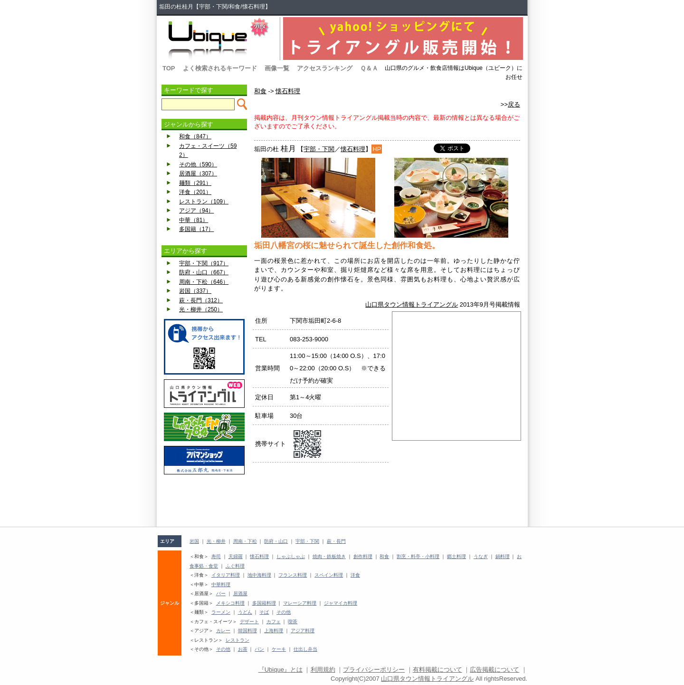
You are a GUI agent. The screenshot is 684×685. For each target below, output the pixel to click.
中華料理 (220, 584)
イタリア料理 (225, 575)
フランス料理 (292, 575)
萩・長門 (336, 541)
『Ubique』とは (280, 669)
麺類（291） (195, 183)
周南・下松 (245, 541)
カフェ (273, 621)
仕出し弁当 (305, 649)
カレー (223, 630)
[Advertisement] (204, 500)
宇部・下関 (319, 149)
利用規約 (323, 669)
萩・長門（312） (201, 300)
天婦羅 (235, 556)
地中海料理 (259, 575)
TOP (168, 68)
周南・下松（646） (203, 282)
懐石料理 (288, 91)
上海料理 (273, 630)
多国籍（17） (196, 229)
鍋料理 (502, 556)
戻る (514, 104)
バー (221, 593)
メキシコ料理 (230, 603)
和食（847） (195, 136)
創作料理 (362, 556)
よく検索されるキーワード (220, 68)
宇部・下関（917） (203, 263)
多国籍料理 (264, 603)
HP (376, 149)
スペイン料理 (328, 575)
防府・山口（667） (203, 272)
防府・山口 (276, 541)
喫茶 (292, 621)
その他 (283, 612)
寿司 (216, 556)
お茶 (242, 649)
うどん (245, 612)
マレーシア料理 (299, 603)
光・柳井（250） (201, 309)
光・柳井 (216, 541)
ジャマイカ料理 (340, 603)
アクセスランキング (324, 68)
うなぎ (481, 556)
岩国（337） (195, 291)
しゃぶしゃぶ (290, 556)
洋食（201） (195, 192)
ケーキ (279, 649)
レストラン (237, 640)
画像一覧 (277, 68)
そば (264, 612)
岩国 (194, 541)
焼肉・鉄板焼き (329, 556)
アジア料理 (302, 630)
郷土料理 (456, 556)
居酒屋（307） (198, 173)
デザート (249, 621)
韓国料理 (247, 630)
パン (259, 649)
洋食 (355, 575)
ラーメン (220, 612)
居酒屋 (240, 593)
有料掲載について (437, 669)
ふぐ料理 (235, 566)
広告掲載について (494, 669)
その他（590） (198, 164)
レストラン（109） (203, 201)
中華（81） (193, 220)
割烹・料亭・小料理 (418, 556)
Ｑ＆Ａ (369, 68)
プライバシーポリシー (374, 669)
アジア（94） (196, 210)
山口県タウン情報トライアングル (411, 304)
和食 (260, 91)
